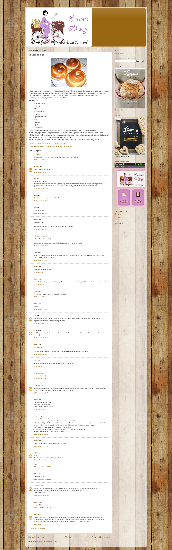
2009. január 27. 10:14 (40, 260)
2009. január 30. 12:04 (40, 354)
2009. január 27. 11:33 (40, 272)
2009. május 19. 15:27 (40, 409)
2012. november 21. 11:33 (42, 508)
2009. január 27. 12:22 (40, 309)
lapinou (36, 514)
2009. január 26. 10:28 (40, 160)
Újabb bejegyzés (36, 537)
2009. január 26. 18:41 (40, 229)
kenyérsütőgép (39, 146)
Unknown (36, 385)
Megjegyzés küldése (38, 528)
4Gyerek (36, 416)
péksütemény (67, 146)
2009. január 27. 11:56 (40, 297)
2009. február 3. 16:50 (40, 366)
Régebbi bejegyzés (101, 537)
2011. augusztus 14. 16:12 (42, 479)
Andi (35, 330)
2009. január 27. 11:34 (40, 284)
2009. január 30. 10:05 (40, 338)
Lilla (34, 179)
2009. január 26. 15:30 (40, 172)
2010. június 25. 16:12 (40, 434)
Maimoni (36, 166)
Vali (34, 195)
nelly (35, 316)
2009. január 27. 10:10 (40, 246)
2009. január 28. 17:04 (40, 323)
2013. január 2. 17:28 (40, 524)
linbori (35, 361)
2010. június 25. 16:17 (40, 446)
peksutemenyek (57, 146)
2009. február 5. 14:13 (40, 379)
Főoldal (67, 537)
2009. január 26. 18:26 (40, 201)
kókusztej (48, 146)
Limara (35, 219)
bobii (35, 453)
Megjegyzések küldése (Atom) (47, 541)
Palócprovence (38, 236)
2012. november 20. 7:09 (41, 495)
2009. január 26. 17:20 (40, 188)
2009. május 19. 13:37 (40, 393)
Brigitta (36, 154)
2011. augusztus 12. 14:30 (42, 467)
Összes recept (119, 53)
